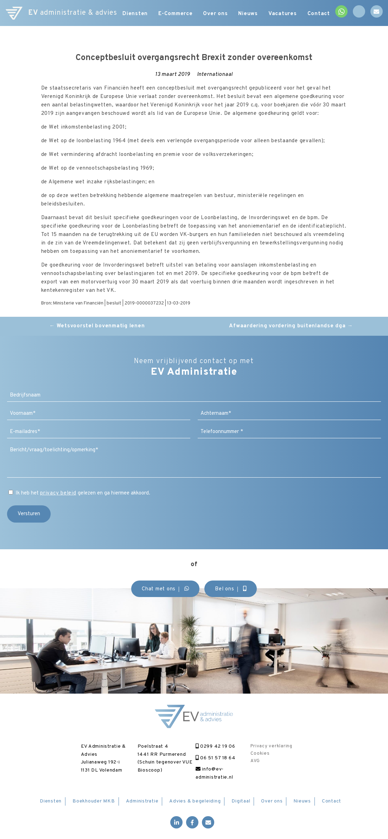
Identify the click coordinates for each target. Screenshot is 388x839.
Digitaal (240, 801)
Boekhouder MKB (93, 801)
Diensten (135, 14)
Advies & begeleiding (195, 801)
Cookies (259, 753)
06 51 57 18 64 (215, 758)
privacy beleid (58, 493)
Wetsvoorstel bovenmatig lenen (97, 326)
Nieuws (248, 14)
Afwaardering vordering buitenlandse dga (291, 326)
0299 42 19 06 (215, 746)
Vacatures (282, 14)
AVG (255, 761)
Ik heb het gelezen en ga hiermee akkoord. (82, 493)
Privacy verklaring (271, 746)
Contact (318, 14)
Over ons (215, 14)
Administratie (142, 801)
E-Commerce (175, 14)
